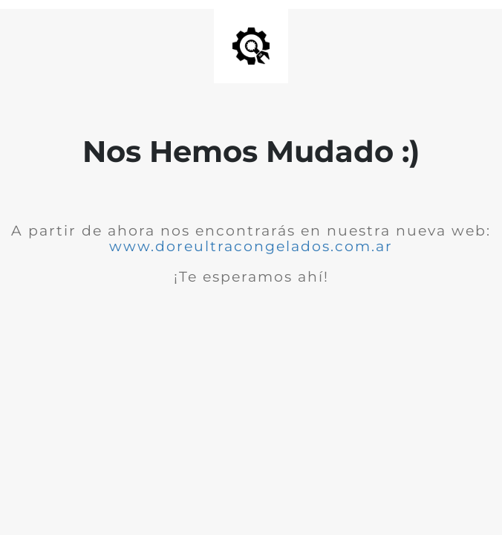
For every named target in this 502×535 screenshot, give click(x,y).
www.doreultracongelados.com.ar (251, 246)
